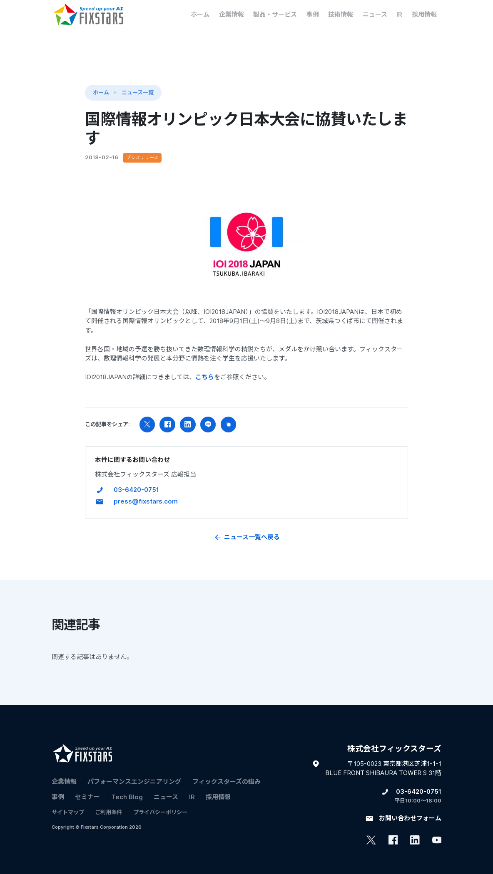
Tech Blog (127, 786)
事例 (312, 14)
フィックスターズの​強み (226, 770)
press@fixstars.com (146, 490)
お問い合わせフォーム (410, 807)
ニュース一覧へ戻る (246, 526)
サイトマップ (68, 800)
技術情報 (340, 14)
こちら (204, 366)
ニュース (375, 14)
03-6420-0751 (136, 479)
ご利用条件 (108, 800)
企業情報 (231, 14)
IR (399, 14)
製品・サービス (275, 14)
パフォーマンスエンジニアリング (134, 770)
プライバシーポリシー (160, 800)
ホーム (200, 14)
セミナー (87, 786)
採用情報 (424, 14)
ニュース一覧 (138, 81)
